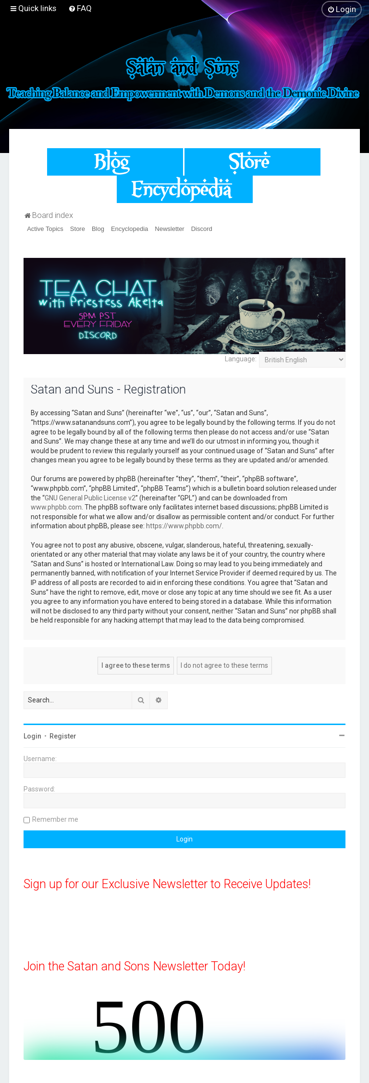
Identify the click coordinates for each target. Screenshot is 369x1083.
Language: (241, 359)
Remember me (55, 819)
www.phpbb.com (56, 507)
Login (32, 736)
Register (62, 736)
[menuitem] (80, 8)
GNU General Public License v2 (90, 498)
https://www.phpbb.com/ (184, 526)
